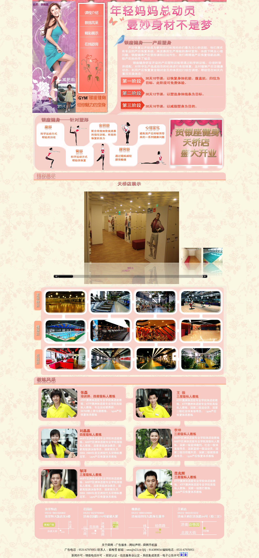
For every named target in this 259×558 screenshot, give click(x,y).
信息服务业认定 (130, 555)
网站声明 (135, 544)
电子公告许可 (170, 555)
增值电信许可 (93, 555)
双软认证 (111, 555)
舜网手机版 (150, 544)
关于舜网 (107, 544)
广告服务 (121, 544)
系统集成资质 (151, 555)
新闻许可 (77, 555)
